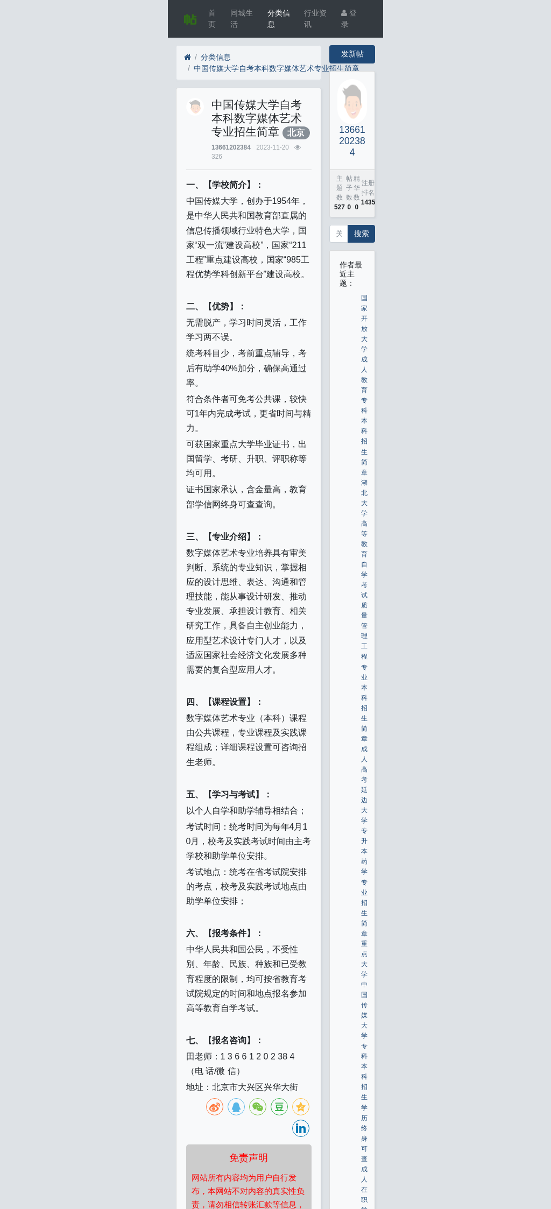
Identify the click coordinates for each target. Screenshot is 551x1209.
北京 (296, 132)
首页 (212, 19)
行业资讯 (315, 19)
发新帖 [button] (352, 54)
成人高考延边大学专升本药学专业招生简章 (364, 841)
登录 (349, 19)
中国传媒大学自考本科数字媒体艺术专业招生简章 (276, 68)
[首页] (187, 57)
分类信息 (278, 19)
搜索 (361, 233)
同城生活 (241, 19)
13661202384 (231, 147)
